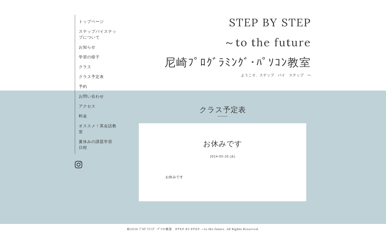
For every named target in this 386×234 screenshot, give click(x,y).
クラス (85, 66)
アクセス (87, 106)
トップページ (91, 21)
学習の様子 (89, 56)
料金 (83, 115)
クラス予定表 (91, 76)
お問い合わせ (91, 96)
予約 (83, 86)
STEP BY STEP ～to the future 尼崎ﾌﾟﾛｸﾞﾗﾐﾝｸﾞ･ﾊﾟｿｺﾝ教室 (237, 42)
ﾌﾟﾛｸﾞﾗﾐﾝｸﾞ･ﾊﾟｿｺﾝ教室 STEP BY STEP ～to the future (182, 229)
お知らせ (87, 47)
